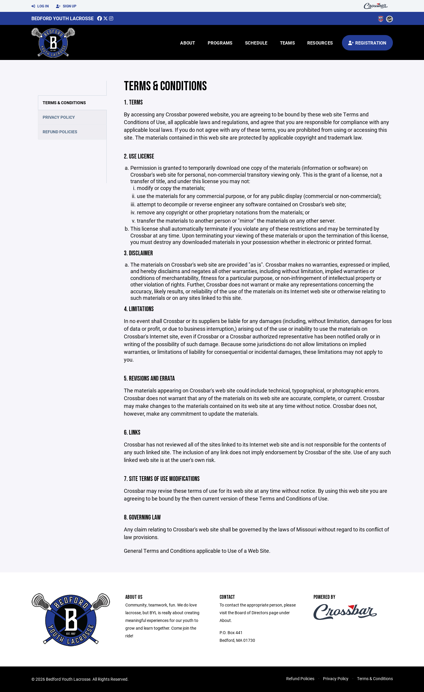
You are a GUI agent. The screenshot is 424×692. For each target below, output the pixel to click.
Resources (320, 43)
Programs (220, 43)
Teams (287, 43)
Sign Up (66, 6)
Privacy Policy (59, 117)
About (187, 43)
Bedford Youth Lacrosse (62, 18)
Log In (40, 6)
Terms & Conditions (64, 102)
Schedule (256, 43)
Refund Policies (60, 131)
